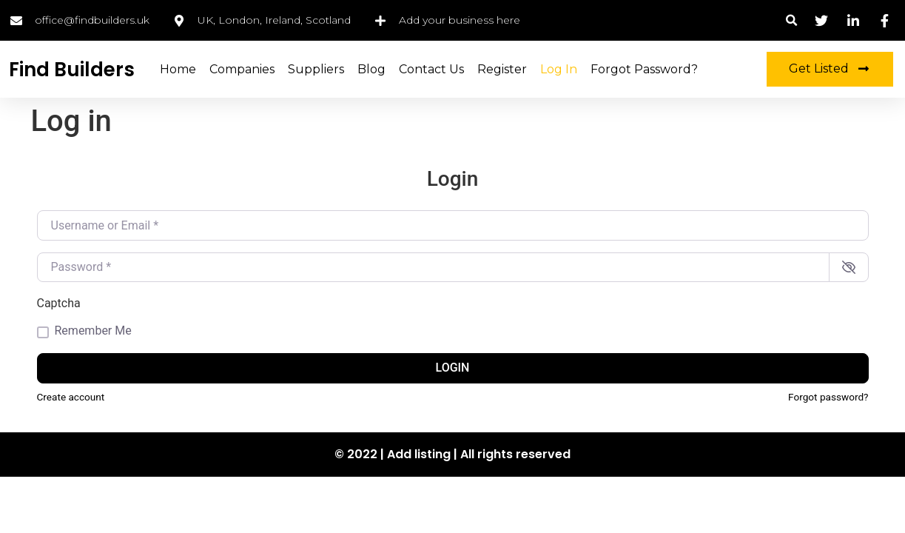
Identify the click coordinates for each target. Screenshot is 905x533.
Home (178, 69)
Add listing (419, 454)
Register (502, 69)
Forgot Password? (644, 69)
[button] (792, 20)
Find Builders (72, 69)
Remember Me (93, 331)
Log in (558, 69)
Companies (242, 69)
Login (453, 368)
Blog (371, 69)
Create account (71, 397)
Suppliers (316, 69)
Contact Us (431, 69)
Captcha (59, 303)
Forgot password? (828, 397)
